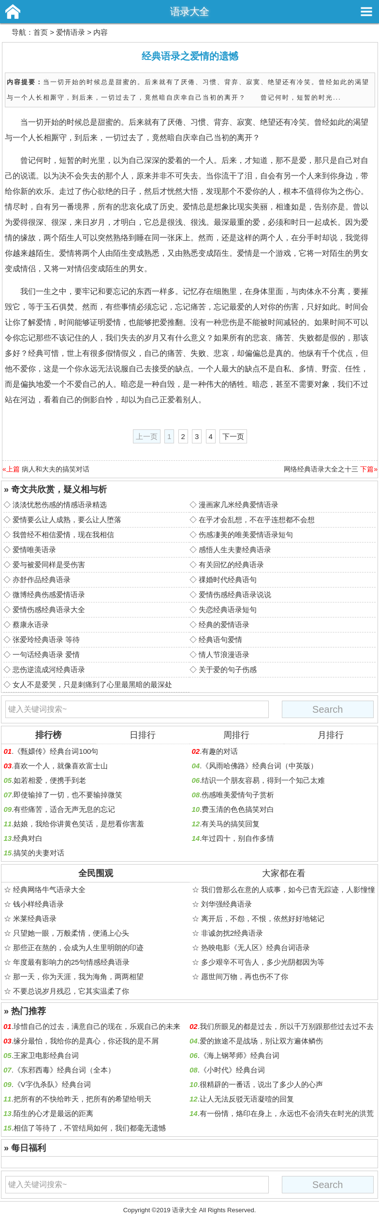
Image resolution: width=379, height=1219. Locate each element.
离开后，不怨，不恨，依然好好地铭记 (262, 918)
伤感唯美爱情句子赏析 (238, 795)
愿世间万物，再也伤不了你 (244, 976)
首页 (40, 32)
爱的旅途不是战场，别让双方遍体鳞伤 (261, 1041)
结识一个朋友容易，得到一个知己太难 (263, 780)
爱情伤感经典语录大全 (49, 609)
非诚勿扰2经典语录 (232, 933)
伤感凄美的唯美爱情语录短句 (246, 534)
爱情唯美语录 (34, 549)
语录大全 (189, 11)
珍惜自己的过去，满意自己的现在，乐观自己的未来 (97, 1026)
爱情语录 (70, 32)
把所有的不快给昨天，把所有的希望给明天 (82, 1099)
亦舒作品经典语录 (42, 579)
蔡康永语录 (31, 624)
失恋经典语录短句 (228, 609)
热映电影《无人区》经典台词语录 (255, 947)
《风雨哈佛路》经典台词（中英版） (260, 766)
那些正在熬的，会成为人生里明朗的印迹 (78, 947)
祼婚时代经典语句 (228, 579)
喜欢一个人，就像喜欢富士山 (61, 766)
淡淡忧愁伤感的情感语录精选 (60, 504)
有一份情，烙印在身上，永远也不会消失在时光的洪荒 (287, 1113)
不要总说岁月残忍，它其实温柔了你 (71, 991)
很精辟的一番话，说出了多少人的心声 (261, 1084)
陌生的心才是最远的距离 (53, 1113)
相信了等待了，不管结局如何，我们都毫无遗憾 (90, 1128)
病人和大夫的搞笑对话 (55, 469)
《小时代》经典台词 (232, 1070)
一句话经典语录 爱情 (46, 654)
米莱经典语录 (35, 918)
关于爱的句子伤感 (228, 669)
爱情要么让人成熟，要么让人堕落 (67, 519)
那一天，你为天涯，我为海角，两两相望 (78, 976)
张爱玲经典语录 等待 (46, 639)
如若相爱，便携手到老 (50, 780)
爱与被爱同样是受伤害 (49, 564)
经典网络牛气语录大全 (49, 889)
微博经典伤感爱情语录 (49, 594)
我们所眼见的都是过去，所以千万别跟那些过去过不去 (287, 1026)
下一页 (233, 436)
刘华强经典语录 (226, 904)
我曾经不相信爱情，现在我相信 (63, 534)
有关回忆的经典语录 (231, 564)
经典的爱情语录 (224, 624)
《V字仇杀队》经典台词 (52, 1084)
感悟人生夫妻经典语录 (235, 549)
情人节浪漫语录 (224, 654)
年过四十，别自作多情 (238, 838)
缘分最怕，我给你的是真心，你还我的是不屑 (86, 1041)
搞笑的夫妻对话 (39, 853)
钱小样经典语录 (38, 904)
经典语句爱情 (220, 639)
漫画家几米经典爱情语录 (238, 504)
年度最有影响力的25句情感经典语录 (71, 962)
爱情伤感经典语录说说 (235, 594)
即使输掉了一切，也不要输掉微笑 (68, 795)
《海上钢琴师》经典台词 (239, 1055)
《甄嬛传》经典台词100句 (56, 751)
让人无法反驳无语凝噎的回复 (247, 1099)
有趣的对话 (220, 751)
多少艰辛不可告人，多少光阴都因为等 (262, 962)
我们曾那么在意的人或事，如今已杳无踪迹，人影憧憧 (288, 889)
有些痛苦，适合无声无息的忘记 (64, 809)
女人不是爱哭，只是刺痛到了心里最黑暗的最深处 (92, 684)
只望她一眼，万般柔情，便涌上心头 (71, 933)
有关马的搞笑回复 (231, 824)
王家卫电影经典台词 (46, 1055)
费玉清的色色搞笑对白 (238, 809)
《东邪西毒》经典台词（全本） (64, 1070)
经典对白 (28, 838)
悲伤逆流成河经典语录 (49, 669)
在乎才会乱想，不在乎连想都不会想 (257, 519)
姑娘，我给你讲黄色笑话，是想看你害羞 (79, 824)
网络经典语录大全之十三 (321, 469)
